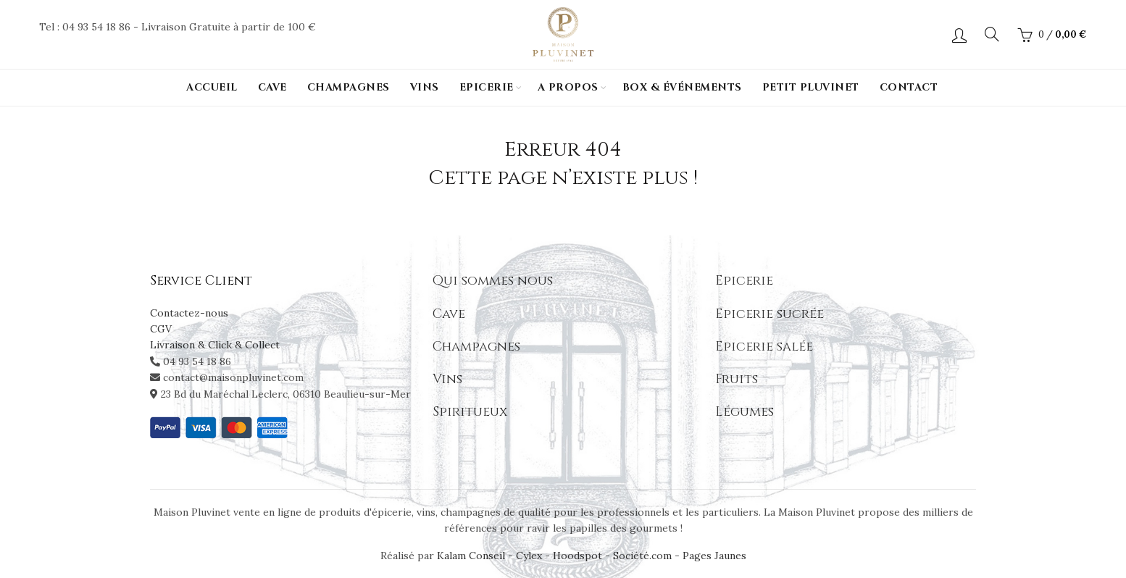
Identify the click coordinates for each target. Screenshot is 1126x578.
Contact (909, 87)
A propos (568, 87)
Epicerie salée (764, 347)
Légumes (744, 412)
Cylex (529, 555)
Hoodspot (577, 555)
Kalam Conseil (472, 555)
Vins (424, 87)
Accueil (212, 87)
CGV (161, 328)
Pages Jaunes (714, 555)
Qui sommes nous (493, 281)
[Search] (992, 34)
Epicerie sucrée (769, 314)
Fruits (736, 379)
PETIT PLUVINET (810, 87)
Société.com (642, 555)
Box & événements (682, 87)
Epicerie (486, 87)
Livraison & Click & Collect (215, 344)
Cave (272, 87)
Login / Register (959, 35)
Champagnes (348, 87)
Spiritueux (470, 412)
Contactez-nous (189, 312)
